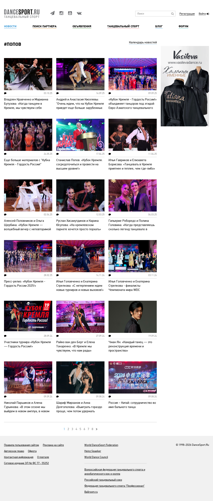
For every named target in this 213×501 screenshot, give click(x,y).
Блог (159, 26)
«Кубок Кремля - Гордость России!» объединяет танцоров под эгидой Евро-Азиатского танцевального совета (133, 105)
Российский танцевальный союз (103, 480)
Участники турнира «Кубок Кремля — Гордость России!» (27, 344)
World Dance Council (96, 457)
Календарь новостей (143, 42)
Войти (202, 13)
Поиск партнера (44, 26)
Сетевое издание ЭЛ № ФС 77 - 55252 (26, 463)
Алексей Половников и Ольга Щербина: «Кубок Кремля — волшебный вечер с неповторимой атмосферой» (27, 227)
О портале (43, 457)
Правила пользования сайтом (21, 445)
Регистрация (187, 13)
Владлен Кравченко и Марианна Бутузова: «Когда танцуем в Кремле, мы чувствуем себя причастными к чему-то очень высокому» (26, 107)
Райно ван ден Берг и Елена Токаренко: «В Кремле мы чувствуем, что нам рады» (75, 346)
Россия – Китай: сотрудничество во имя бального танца (132, 405)
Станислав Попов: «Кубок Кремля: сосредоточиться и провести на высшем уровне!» (79, 164)
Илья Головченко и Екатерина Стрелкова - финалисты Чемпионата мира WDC (129, 285)
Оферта (32, 451)
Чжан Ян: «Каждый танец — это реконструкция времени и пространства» (130, 346)
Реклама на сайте (53, 445)
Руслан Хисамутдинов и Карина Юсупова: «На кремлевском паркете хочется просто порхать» (78, 225)
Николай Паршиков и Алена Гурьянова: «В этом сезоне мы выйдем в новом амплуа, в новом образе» (26, 409)
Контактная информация (18, 457)
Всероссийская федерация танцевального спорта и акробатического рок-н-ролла (114, 471)
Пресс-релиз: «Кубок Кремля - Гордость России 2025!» (24, 283)
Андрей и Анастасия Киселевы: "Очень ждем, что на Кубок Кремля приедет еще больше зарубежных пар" (80, 105)
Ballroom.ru (91, 492)
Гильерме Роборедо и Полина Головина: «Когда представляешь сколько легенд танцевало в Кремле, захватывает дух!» (132, 227)
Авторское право (14, 451)
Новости (10, 26)
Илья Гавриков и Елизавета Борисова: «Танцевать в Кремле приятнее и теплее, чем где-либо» (132, 164)
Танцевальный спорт (123, 26)
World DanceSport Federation (101, 445)
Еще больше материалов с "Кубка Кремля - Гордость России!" (27, 162)
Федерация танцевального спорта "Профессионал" (114, 486)
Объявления (82, 26)
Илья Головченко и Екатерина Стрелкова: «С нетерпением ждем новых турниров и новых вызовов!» (79, 285)
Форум (183, 26)
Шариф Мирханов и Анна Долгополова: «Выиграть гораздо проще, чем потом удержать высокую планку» (79, 409)
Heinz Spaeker (92, 451)
